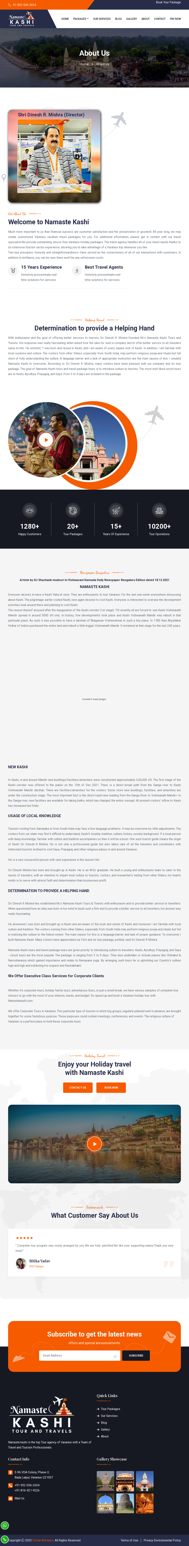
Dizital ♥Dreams (43, 1540)
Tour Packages (110, 1409)
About (145, 18)
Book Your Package (168, 2)
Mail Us (19, 1498)
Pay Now (175, 18)
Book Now (111, 1087)
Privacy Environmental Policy (162, 1540)
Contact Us (78, 1087)
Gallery (131, 18)
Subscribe (136, 1355)
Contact (160, 18)
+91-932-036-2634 (27, 1485)
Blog (118, 18)
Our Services (102, 18)
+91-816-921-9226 (27, 1490)
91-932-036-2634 (24, 5)
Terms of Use (129, 1540)
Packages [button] (79, 18)
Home (65, 18)
